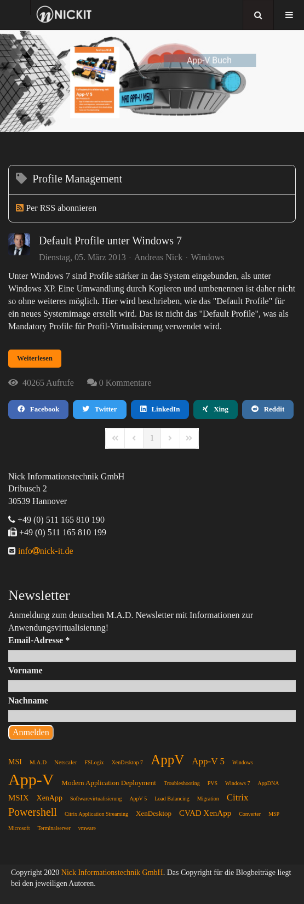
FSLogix (94, 762)
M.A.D (38, 762)
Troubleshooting (182, 783)
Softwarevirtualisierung (96, 799)
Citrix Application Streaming (96, 814)
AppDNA (268, 783)
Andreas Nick (158, 257)
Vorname (25, 670)
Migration (208, 799)
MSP (273, 814)
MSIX (18, 797)
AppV (167, 759)
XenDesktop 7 (128, 762)
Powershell (32, 812)
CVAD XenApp (205, 813)
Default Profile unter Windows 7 (110, 240)
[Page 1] (152, 438)
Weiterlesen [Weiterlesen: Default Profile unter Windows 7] (35, 358)
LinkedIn (160, 409)
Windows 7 (237, 783)
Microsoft (19, 828)
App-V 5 (208, 761)
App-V (31, 779)
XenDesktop (153, 813)
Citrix (238, 797)
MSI (15, 762)
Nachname (28, 700)
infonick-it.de (44, 551)
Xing (215, 409)
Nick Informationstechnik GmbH (112, 872)
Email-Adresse (39, 640)
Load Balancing (172, 799)
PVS (212, 783)
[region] (152, 81)
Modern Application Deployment (108, 783)
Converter (250, 814)
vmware (87, 828)
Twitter (99, 409)
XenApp (49, 798)
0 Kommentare (125, 382)
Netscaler (65, 762)
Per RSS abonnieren (61, 208)
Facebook (38, 409)
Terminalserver (53, 828)
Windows (208, 257)
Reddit (267, 409)
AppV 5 (138, 799)
